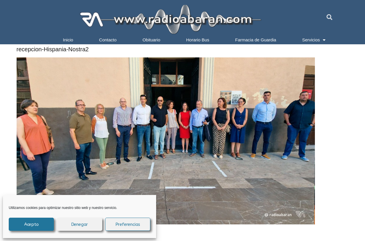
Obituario (151, 39)
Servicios (313, 40)
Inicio (68, 39)
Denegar (79, 224)
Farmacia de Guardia (255, 39)
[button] (329, 17)
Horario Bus (197, 39)
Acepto (31, 224)
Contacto (108, 39)
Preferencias (127, 224)
